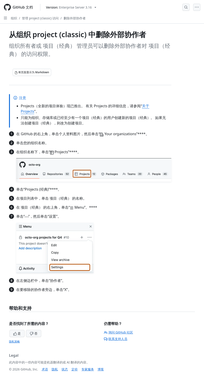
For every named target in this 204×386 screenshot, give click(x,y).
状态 (65, 369)
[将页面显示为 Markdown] (32, 72)
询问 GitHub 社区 (118, 332)
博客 (101, 369)
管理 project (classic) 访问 (40, 18)
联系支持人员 (115, 339)
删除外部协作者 (75, 18)
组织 (14, 18)
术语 (45, 369)
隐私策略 (14, 341)
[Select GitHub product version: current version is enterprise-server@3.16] (71, 7)
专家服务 (87, 369)
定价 (74, 369)
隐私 (55, 369)
